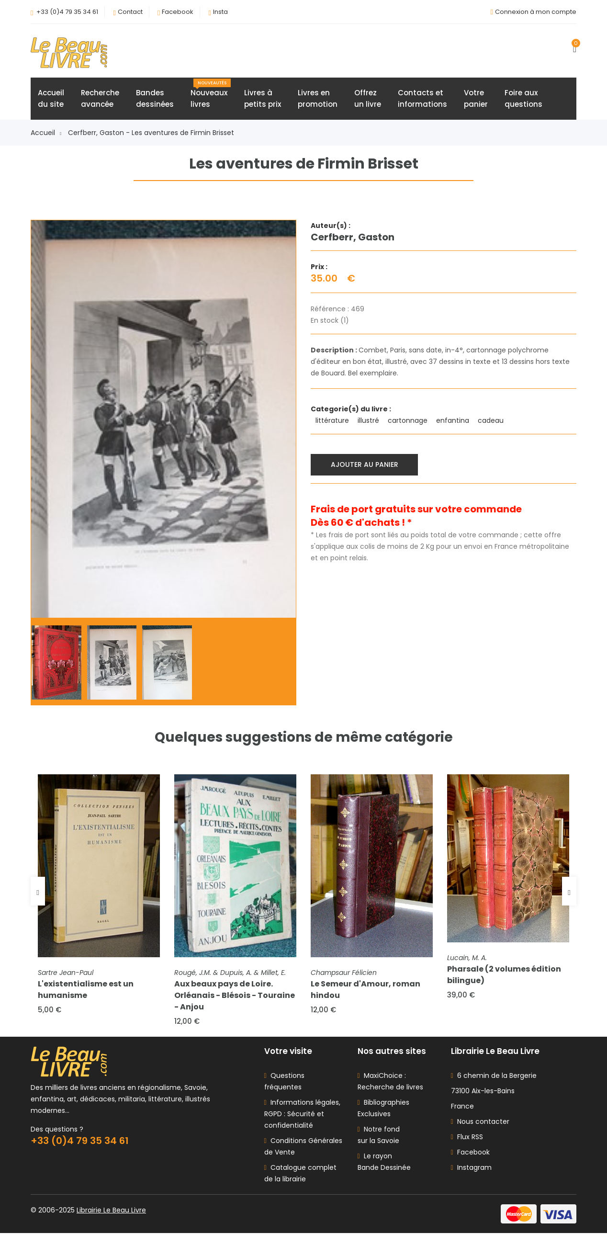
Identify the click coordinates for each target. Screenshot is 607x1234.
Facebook (177, 11)
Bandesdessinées (155, 99)
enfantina (453, 421)
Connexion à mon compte (535, 11)
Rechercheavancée (100, 99)
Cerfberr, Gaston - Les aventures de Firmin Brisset (151, 133)
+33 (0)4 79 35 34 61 (67, 11)
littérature (333, 421)
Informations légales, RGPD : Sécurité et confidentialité (302, 1114)
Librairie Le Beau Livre (111, 1211)
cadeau (492, 421)
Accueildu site (51, 99)
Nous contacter (480, 1122)
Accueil (46, 133)
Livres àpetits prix (262, 99)
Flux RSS (467, 1138)
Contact (130, 11)
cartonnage (408, 421)
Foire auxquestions (523, 99)
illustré (369, 421)
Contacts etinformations (422, 99)
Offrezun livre (367, 99)
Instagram (471, 1168)
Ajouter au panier (364, 464)
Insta (220, 11)
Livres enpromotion (317, 99)
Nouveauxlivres (211, 94)
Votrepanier (476, 99)
